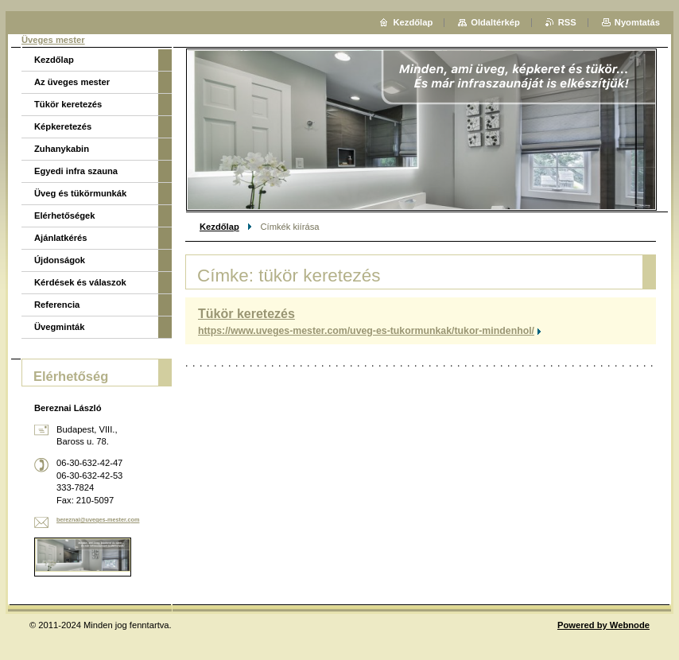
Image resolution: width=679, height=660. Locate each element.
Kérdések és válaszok (80, 282)
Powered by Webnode (603, 625)
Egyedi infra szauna (76, 171)
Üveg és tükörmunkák (80, 193)
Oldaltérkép (495, 22)
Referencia (57, 304)
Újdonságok (59, 260)
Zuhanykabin (61, 148)
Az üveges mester (72, 82)
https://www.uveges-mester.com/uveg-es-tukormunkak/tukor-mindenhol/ (366, 330)
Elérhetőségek (64, 215)
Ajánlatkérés (60, 238)
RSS (567, 22)
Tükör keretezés (246, 313)
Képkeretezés (62, 126)
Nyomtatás (637, 22)
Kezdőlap (219, 226)
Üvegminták (59, 327)
